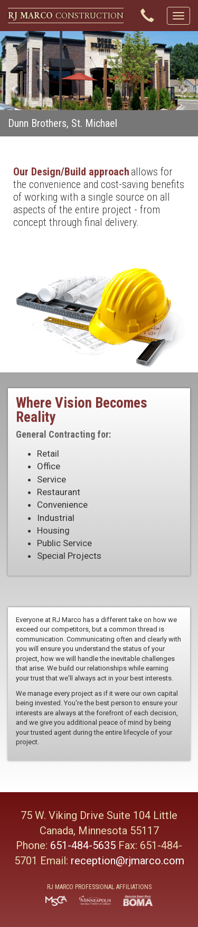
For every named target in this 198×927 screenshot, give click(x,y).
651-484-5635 (83, 845)
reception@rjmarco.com (127, 860)
